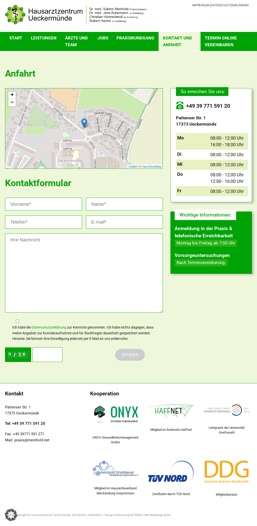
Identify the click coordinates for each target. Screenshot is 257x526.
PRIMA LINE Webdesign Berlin (152, 515)
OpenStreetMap (152, 166)
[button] (11, 515)
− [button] (12, 103)
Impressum (200, 5)
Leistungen (43, 37)
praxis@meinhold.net (31, 440)
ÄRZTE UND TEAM (76, 41)
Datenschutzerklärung (230, 5)
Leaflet (132, 166)
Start (15, 37)
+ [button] (12, 95)
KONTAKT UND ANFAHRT (177, 41)
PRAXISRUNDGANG (135, 37)
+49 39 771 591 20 (203, 106)
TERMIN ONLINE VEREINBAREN (221, 41)
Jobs (102, 37)
